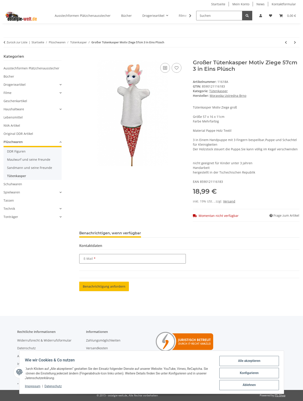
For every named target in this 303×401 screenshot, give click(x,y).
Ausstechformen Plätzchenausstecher (31, 68)
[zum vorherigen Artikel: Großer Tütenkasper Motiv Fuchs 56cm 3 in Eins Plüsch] (285, 42)
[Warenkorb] (287, 15)
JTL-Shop (280, 395)
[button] (260, 15)
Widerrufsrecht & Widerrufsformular (44, 340)
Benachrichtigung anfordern (104, 286)
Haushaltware (14, 109)
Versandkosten (97, 348)
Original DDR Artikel (18, 134)
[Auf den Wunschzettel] (176, 68)
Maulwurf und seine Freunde (28, 159)
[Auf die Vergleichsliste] (165, 68)
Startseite (218, 4)
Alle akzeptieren (248, 362)
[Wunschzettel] (270, 15)
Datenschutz (54, 387)
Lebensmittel (13, 117)
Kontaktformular (284, 4)
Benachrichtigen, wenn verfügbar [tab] (110, 233)
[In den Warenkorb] (82, 57)
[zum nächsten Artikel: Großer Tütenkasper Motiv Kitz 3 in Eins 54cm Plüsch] (294, 42)
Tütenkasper (218, 91)
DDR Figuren (16, 151)
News (260, 4)
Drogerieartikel (15, 84)
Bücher (9, 76)
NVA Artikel (12, 125)
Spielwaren (12, 192)
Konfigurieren (247, 374)
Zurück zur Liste (17, 42)
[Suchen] (219, 15)
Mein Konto (240, 4)
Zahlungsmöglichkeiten (103, 340)
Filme (7, 93)
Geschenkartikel (15, 101)
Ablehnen (247, 385)
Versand (229, 201)
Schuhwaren (13, 184)
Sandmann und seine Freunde (29, 168)
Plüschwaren (13, 142)
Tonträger (11, 217)
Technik (9, 208)
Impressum (34, 387)
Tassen (9, 200)
